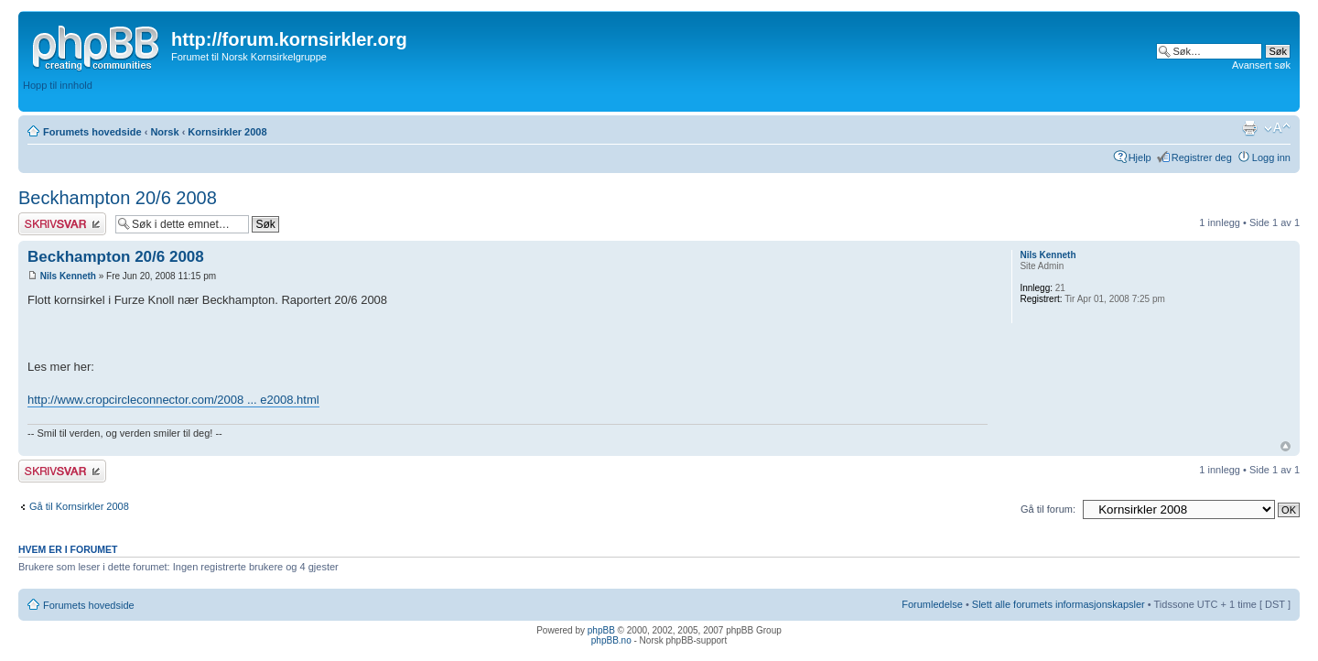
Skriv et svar (62, 223)
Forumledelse (932, 604)
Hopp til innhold (57, 85)
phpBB (601, 630)
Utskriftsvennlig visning (1249, 128)
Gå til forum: (1048, 509)
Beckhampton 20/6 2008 (117, 198)
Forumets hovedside (92, 131)
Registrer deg (1202, 157)
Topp (1285, 446)
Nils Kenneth (68, 276)
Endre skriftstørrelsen (1277, 128)
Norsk (164, 131)
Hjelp (1140, 157)
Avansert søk (1261, 65)
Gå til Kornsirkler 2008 (79, 506)
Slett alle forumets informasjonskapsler (1058, 604)
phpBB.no (611, 640)
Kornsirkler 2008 (227, 131)
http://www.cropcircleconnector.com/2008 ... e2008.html (173, 399)
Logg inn (1271, 157)
